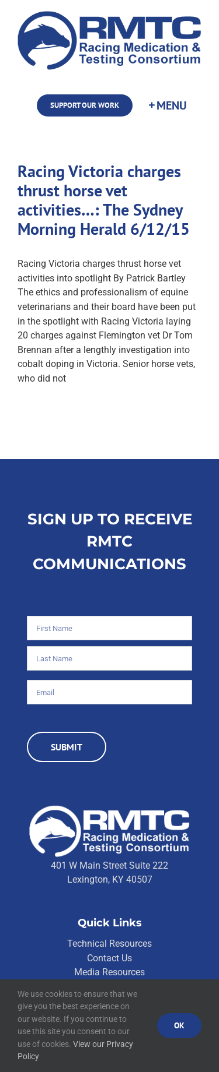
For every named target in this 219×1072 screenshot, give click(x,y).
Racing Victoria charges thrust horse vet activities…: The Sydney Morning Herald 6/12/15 (104, 200)
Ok (179, 1025)
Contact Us (109, 958)
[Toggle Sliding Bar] (167, 105)
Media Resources (109, 972)
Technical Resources (109, 943)
